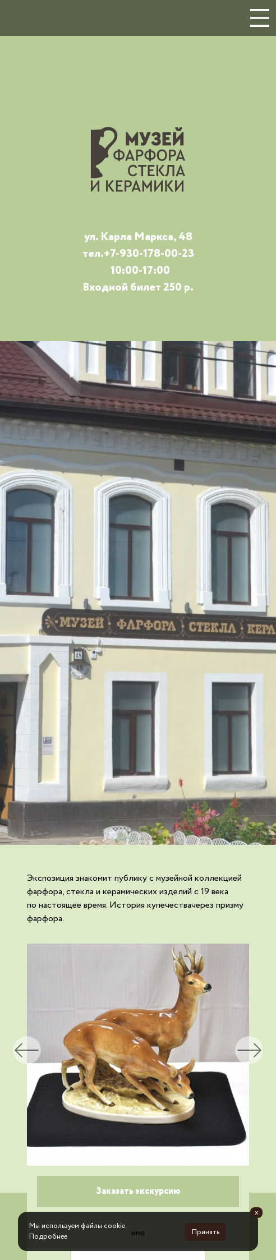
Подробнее (48, 1236)
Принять (205, 1232)
